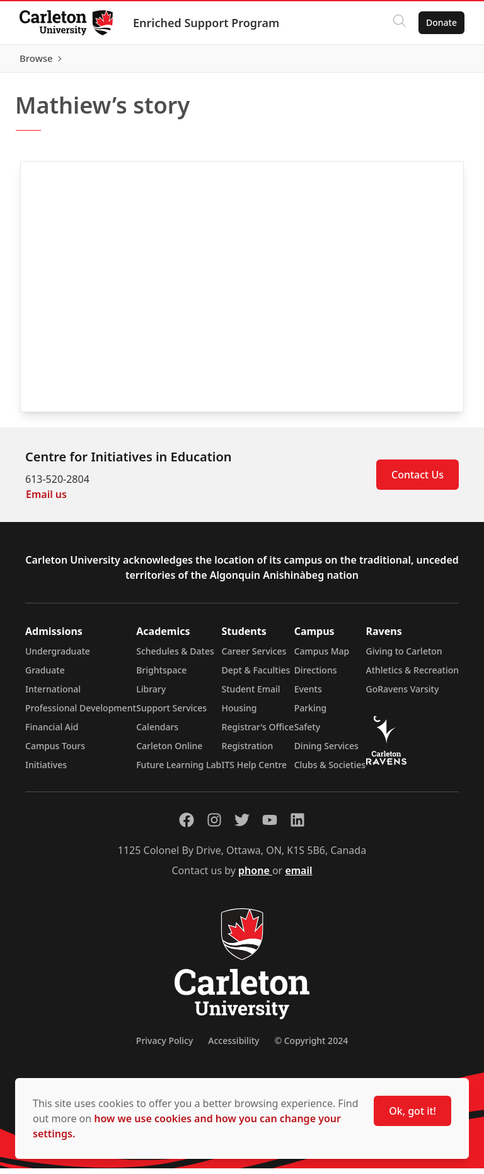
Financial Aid (51, 732)
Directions (315, 676)
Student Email (251, 695)
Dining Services (326, 751)
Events (308, 695)
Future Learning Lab (178, 770)
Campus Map (322, 657)
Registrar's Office (258, 732)
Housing (239, 714)
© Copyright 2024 (311, 1046)
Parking (310, 714)
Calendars (157, 732)
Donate (440, 22)
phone (255, 876)
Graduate (45, 676)
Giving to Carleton (404, 657)
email (298, 876)
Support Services (171, 714)
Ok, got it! (412, 1111)
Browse (439, 61)
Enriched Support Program (207, 22)
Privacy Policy (164, 1046)
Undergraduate (57, 657)
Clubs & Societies (330, 770)
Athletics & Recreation (412, 676)
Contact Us (417, 480)
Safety (307, 732)
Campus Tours (55, 751)
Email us (46, 500)
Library (151, 695)
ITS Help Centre (254, 770)
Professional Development (80, 714)
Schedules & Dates (175, 657)
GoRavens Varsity (402, 695)
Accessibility (233, 1046)
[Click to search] (399, 22)
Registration (248, 751)
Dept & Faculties (256, 676)
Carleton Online (169, 751)
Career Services (254, 657)
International (53, 695)
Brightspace (161, 676)
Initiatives (46, 770)
